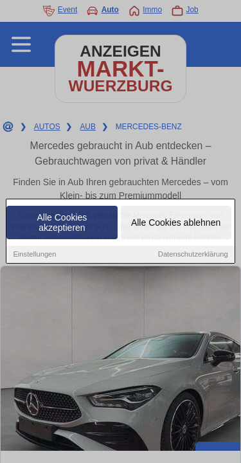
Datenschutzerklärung (193, 255)
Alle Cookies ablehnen (175, 223)
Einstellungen (34, 255)
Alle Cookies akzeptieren (62, 223)
